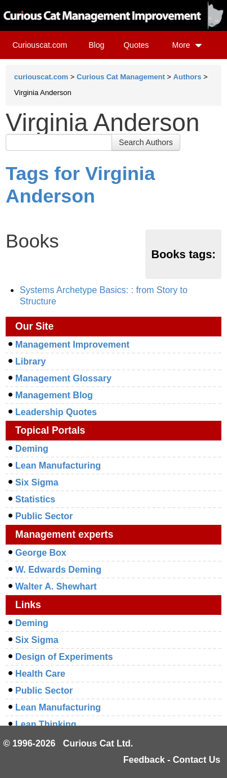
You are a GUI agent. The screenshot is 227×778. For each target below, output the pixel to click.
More (187, 45)
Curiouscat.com (39, 45)
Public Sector (44, 516)
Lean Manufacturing (58, 465)
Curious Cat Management (121, 77)
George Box (40, 552)
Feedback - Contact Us (171, 759)
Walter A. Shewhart (56, 586)
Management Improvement (72, 344)
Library (30, 361)
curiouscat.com (41, 77)
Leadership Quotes (56, 412)
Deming (31, 448)
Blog (96, 45)
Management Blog (54, 395)
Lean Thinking (45, 724)
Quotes (136, 45)
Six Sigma (36, 482)
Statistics (35, 499)
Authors (187, 77)
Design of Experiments (64, 657)
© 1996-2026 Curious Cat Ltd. (68, 743)
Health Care (40, 673)
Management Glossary (63, 378)
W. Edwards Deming (58, 569)
